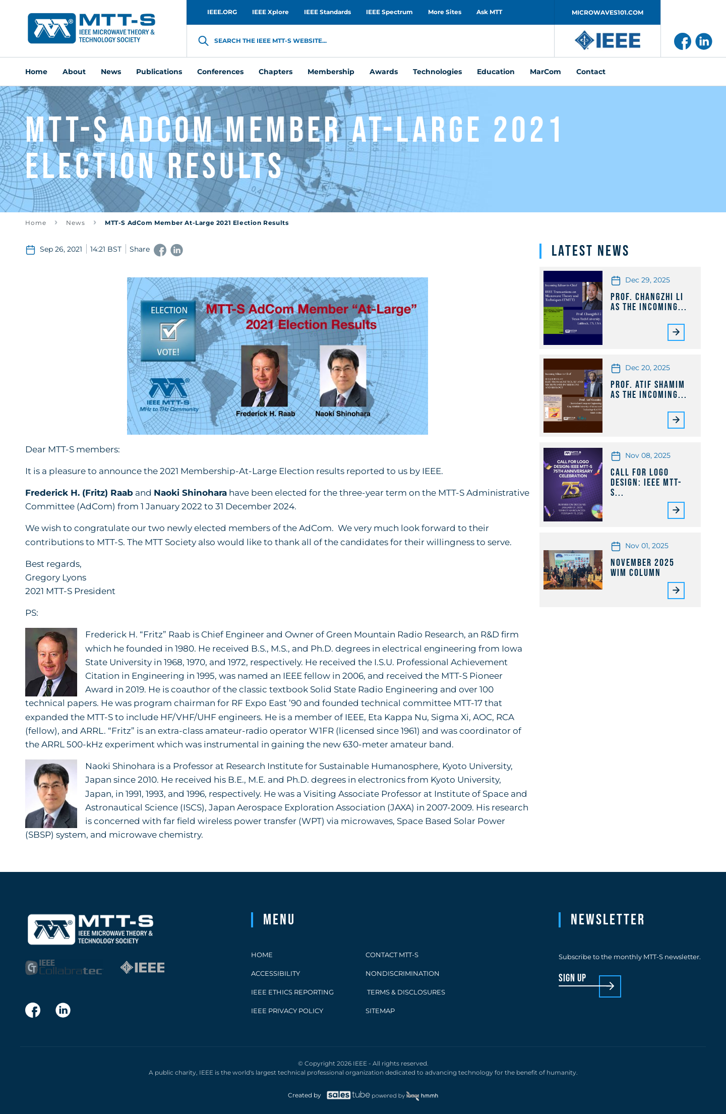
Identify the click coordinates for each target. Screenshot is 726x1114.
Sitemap (380, 1011)
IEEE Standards (327, 12)
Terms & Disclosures (405, 992)
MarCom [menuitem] (545, 71)
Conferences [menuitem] (220, 71)
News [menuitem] (111, 71)
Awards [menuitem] (384, 71)
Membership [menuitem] (331, 71)
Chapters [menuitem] (275, 71)
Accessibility (275, 973)
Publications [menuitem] (159, 71)
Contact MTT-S (392, 955)
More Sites (444, 12)
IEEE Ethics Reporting (292, 992)
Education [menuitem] (496, 71)
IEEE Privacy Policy (287, 1011)
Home (35, 222)
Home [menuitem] (36, 71)
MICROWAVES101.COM (607, 12)
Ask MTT (489, 12)
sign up (572, 978)
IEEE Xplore (270, 12)
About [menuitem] (74, 71)
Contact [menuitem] (591, 71)
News (75, 222)
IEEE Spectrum (389, 12)
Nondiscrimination (403, 973)
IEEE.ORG (222, 12)
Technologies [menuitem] (437, 71)
